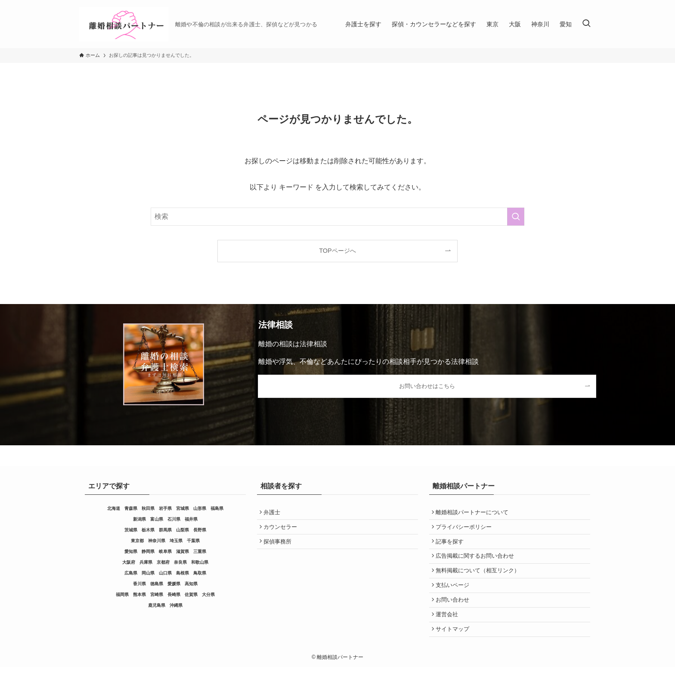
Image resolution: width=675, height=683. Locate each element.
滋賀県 (182, 551)
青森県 (130, 508)
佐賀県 (191, 594)
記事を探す (451, 546)
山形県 (199, 508)
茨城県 (130, 530)
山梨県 (182, 530)
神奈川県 (156, 540)
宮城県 (182, 508)
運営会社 (448, 627)
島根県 (182, 573)
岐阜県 (165, 551)
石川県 (173, 519)
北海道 (113, 508)
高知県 (191, 583)
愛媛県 (173, 583)
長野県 (199, 530)
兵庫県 (145, 562)
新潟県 (139, 519)
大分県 (208, 594)
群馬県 (165, 530)
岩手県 (165, 508)
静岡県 (148, 551)
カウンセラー (282, 529)
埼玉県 (176, 540)
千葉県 (193, 540)
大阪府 (128, 562)
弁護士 (273, 513)
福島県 (217, 508)
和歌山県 (199, 562)
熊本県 (139, 594)
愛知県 (130, 551)
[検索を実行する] (515, 217)
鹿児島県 (156, 605)
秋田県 (148, 508)
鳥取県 (199, 573)
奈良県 (180, 562)
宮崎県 (156, 594)
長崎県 (173, 594)
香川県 (139, 583)
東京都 (137, 540)
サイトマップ (454, 644)
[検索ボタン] (586, 24)
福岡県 (122, 594)
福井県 (191, 519)
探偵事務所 (279, 546)
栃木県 (148, 530)
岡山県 (148, 573)
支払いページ (454, 595)
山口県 (165, 573)
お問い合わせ (454, 611)
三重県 (199, 551)
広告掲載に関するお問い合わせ (476, 562)
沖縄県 (176, 605)
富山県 (156, 519)
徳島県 (156, 583)
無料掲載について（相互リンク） (479, 578)
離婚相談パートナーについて (473, 513)
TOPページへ (337, 250)
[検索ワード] (337, 217)
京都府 (163, 562)
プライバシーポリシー (465, 529)
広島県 (130, 573)
